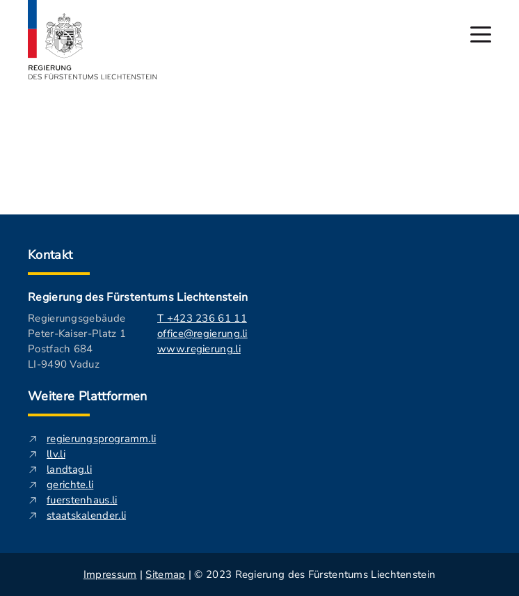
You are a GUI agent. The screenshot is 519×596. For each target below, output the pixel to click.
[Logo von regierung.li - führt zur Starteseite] (92, 39)
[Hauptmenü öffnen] (480, 34)
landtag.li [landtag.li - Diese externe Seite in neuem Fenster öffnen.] (69, 469)
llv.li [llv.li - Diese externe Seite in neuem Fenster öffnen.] (56, 454)
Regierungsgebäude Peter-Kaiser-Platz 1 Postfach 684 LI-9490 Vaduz (77, 341)
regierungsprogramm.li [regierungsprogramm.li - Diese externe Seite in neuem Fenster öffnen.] (101, 439)
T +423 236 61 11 (202, 318)
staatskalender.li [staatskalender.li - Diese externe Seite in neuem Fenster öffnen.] (86, 515)
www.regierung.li (199, 349)
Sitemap (165, 574)
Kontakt (50, 254)
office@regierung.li (202, 333)
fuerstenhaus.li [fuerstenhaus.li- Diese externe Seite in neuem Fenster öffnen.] (82, 500)
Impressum (110, 574)
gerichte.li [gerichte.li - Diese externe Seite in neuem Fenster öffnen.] (70, 485)
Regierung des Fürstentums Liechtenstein (138, 297)
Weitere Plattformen (87, 396)
